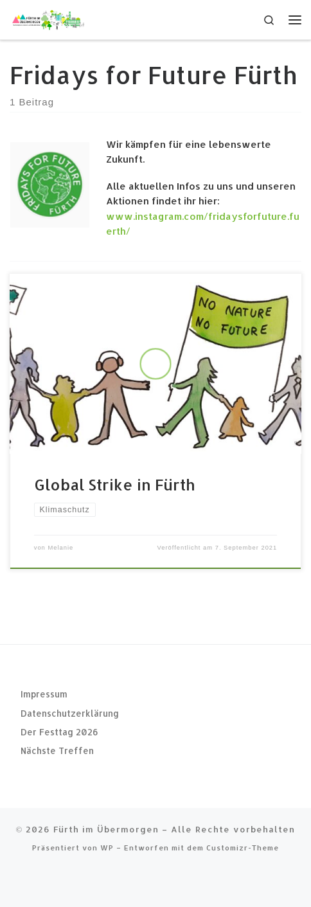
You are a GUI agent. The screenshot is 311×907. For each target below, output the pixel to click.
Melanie (60, 547)
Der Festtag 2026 (59, 731)
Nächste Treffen (57, 750)
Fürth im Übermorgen (106, 828)
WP (107, 847)
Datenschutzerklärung (70, 712)
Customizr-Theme (242, 847)
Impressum (44, 693)
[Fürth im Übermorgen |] (48, 18)
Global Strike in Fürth (114, 484)
